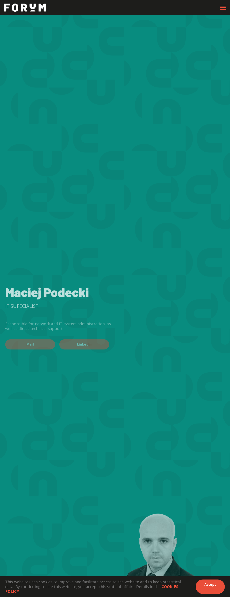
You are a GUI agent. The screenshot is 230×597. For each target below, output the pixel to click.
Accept (210, 584)
